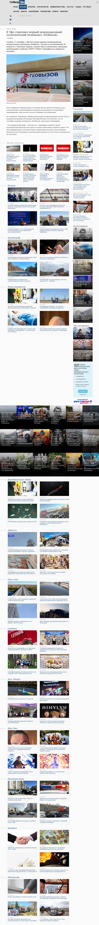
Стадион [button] (78, 7)
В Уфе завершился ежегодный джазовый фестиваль (54, 699)
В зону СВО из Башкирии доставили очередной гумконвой (82, 136)
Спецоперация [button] (34, 11)
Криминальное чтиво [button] (57, 7)
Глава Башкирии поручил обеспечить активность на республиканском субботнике (62, 177)
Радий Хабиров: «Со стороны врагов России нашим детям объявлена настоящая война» (21, 230)
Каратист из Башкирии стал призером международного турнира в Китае (21, 648)
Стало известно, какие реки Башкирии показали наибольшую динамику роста (54, 599)
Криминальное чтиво (19, 479)
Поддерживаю (79, 376)
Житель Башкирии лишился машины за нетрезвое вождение (54, 258)
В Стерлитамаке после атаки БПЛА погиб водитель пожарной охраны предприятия (29, 158)
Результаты (83, 394)
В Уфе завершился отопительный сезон (81, 165)
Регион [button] (15, 7)
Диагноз (12, 530)
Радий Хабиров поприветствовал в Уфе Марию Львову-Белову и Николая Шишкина (54, 230)
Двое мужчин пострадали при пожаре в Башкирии (54, 622)
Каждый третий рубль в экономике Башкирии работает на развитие (52, 848)
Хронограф (14, 237)
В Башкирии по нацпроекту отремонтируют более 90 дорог (19, 280)
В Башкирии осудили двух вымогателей (22, 521)
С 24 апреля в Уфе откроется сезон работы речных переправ (52, 919)
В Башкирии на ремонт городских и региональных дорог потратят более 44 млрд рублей (29, 177)
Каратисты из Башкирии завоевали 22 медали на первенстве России (53, 672)
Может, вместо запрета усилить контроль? (81, 385)
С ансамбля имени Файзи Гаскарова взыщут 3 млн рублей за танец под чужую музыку (53, 749)
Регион (11, 185)
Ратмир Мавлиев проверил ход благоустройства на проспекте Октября (22, 919)
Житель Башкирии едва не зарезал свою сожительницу (82, 196)
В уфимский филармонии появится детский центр (20, 721)
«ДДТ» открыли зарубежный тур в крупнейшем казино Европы (20, 772)
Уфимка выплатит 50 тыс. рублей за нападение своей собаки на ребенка (82, 157)
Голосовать (82, 391)
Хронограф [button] (31, 7)
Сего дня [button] (23, 7)
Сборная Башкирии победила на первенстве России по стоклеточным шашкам (53, 649)
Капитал (12, 828)
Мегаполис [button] (64, 11)
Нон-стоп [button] (70, 7)
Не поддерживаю (80, 379)
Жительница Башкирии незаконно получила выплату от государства (46, 177)
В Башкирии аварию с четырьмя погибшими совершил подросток (52, 307)
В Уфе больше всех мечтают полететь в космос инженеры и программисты (54, 870)
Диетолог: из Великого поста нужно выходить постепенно (52, 572)
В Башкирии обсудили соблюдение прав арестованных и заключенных (22, 258)
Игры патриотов (17, 286)
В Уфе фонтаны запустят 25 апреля (20, 699)
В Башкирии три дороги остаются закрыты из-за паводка (62, 157)
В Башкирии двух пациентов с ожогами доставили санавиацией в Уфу (54, 550)
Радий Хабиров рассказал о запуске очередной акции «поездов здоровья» (21, 550)
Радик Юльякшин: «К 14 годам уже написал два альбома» (52, 772)
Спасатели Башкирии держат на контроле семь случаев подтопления (13, 177)
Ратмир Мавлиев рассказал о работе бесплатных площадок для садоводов (81, 218)
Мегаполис (14, 877)
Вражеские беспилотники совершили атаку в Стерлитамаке (53, 799)
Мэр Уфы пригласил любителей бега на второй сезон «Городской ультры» (22, 672)
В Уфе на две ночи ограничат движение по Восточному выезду (82, 127)
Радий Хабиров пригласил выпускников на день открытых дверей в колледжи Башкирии (22, 206)
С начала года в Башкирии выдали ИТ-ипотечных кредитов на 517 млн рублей (22, 870)
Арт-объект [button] (87, 7)
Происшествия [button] (45, 11)
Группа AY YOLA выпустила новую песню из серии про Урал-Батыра (52, 721)
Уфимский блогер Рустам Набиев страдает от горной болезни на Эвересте (20, 749)
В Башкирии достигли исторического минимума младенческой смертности (21, 572)
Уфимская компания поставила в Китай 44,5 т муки (22, 848)
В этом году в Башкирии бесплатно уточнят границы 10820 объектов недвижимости (52, 206)
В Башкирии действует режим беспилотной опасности (46, 157)
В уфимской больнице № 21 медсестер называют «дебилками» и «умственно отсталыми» (22, 330)
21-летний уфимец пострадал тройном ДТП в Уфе (22, 821)
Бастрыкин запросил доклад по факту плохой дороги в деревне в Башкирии (53, 329)
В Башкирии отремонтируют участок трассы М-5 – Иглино (53, 280)
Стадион (12, 628)
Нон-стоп (13, 579)
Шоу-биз (12, 728)
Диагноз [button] (24, 11)
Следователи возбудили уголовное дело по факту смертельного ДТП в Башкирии (54, 523)
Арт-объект (14, 679)
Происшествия (16, 779)
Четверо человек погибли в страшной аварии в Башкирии (53, 821)
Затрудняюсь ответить (81, 382)
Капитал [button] (55, 11)
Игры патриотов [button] (42, 7)
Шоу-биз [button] (16, 11)
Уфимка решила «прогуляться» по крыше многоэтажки (20, 622)
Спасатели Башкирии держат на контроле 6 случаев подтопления (13, 158)
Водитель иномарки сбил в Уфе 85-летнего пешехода (20, 799)
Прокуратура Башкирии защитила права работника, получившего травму (22, 307)
